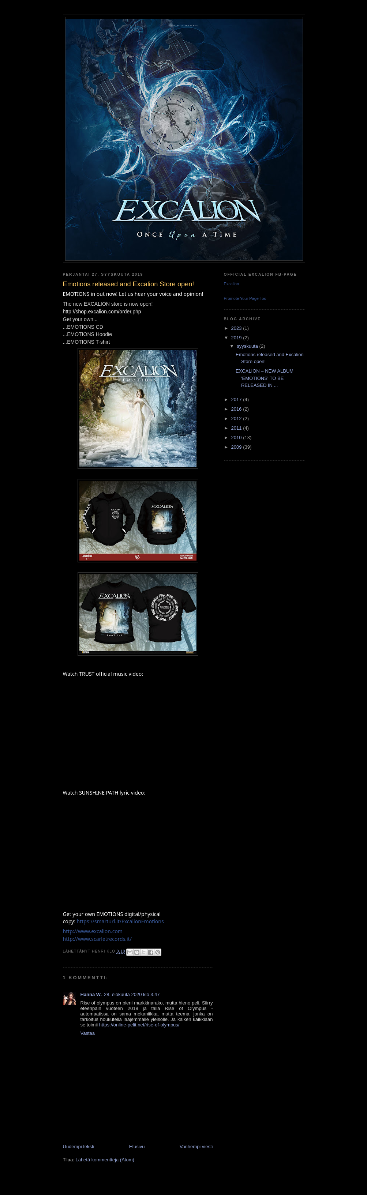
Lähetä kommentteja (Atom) (104, 1159)
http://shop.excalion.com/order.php (102, 311)
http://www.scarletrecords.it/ (97, 938)
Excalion (231, 284)
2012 (237, 418)
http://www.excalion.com (93, 931)
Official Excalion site (184, 25)
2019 (237, 337)
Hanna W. (91, 994)
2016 (237, 409)
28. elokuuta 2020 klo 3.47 (132, 994)
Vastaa (87, 1033)
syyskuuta (248, 346)
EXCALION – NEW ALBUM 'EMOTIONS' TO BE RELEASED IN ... (264, 378)
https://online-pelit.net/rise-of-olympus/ (139, 1025)
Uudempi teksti (78, 1146)
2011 (237, 428)
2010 (237, 437)
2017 (237, 399)
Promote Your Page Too (245, 298)
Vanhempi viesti (196, 1146)
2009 (237, 447)
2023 (237, 328)
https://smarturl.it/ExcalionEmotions (120, 921)
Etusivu (137, 1146)
